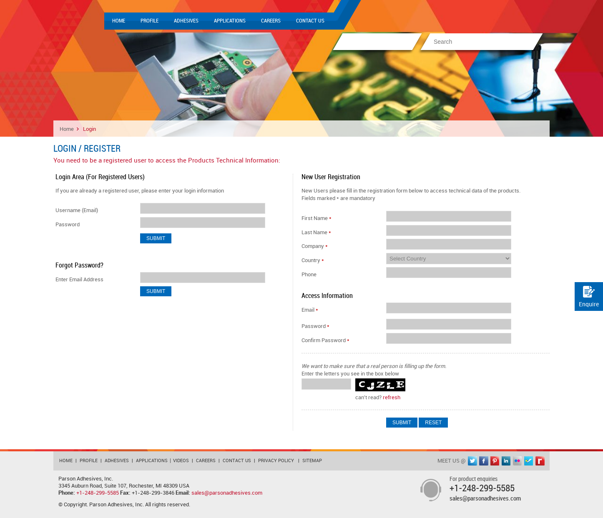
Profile (149, 21)
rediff (540, 460)
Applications (230, 21)
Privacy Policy (276, 460)
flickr (517, 460)
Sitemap (312, 460)
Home (118, 21)
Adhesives (186, 21)
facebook (483, 460)
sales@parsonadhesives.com (226, 493)
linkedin (506, 460)
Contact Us (310, 21)
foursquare (528, 460)
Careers (271, 21)
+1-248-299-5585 (97, 493)
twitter (472, 460)
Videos (181, 460)
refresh (391, 397)
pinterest (495, 460)
